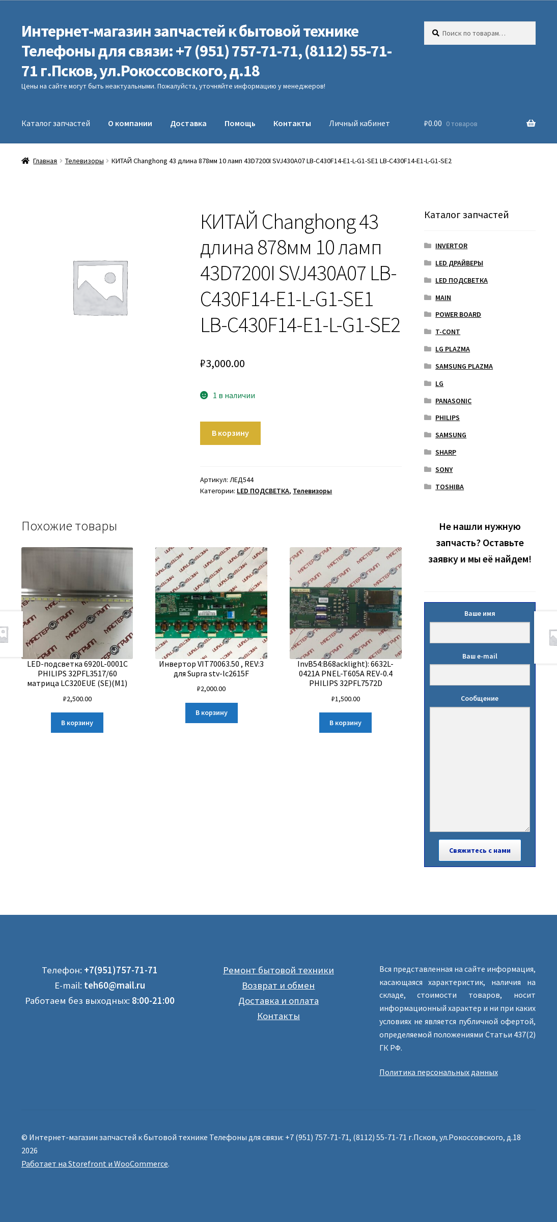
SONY (444, 469)
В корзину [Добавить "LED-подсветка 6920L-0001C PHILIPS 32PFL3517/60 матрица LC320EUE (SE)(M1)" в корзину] (77, 722)
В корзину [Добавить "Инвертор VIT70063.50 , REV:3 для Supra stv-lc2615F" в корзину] (212, 712)
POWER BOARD (458, 314)
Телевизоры (84, 160)
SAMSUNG (450, 434)
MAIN (443, 297)
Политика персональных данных (438, 1072)
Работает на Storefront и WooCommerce (94, 1163)
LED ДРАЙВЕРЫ (459, 262)
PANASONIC (453, 400)
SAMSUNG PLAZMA (464, 366)
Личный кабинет (359, 123)
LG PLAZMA (452, 348)
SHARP (445, 452)
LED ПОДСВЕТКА (263, 490)
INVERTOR (451, 245)
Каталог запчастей (55, 123)
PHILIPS (447, 417)
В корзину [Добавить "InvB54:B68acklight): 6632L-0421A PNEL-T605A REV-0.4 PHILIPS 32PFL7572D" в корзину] (345, 722)
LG (439, 383)
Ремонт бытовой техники (278, 970)
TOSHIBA (449, 486)
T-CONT (447, 331)
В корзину (230, 433)
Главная (45, 160)
